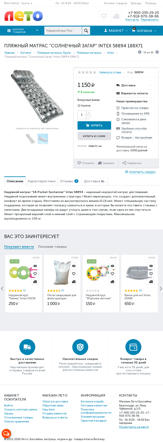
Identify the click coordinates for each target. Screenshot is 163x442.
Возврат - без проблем (136, 137)
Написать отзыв (110, 72)
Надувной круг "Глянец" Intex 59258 (22, 297)
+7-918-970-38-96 (143, 16)
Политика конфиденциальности (96, 411)
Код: (131, 72)
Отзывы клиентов (54, 413)
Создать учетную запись (21, 409)
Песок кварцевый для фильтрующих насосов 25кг (61, 298)
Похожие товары (52, 247)
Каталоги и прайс (92, 401)
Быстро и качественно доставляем (27, 360)
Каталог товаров (115, 3)
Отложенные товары (18, 417)
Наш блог (48, 409)
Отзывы (69, 181)
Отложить (88, 163)
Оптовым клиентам (94, 405)
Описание (15, 181)
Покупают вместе (19, 247)
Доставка (92, 181)
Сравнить (108, 163)
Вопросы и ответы (55, 417)
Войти (8, 405)
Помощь (150, 3)
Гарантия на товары (135, 107)
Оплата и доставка (55, 401)
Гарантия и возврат (94, 420)
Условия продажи (93, 416)
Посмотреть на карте (134, 427)
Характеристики (41, 181)
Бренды (136, 3)
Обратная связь (53, 405)
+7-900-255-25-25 (143, 13)
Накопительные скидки (80, 359)
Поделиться (131, 163)
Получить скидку (142, 172)
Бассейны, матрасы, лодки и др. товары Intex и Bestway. (67, 439)
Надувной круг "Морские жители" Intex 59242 (98, 298)
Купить (97, 125)
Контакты (132, 19)
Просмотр (35, 265)
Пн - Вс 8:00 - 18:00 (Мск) (72, 3)
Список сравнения (16, 421)
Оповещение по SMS (135, 113)
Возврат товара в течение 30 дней (133, 360)
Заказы (8, 413)
